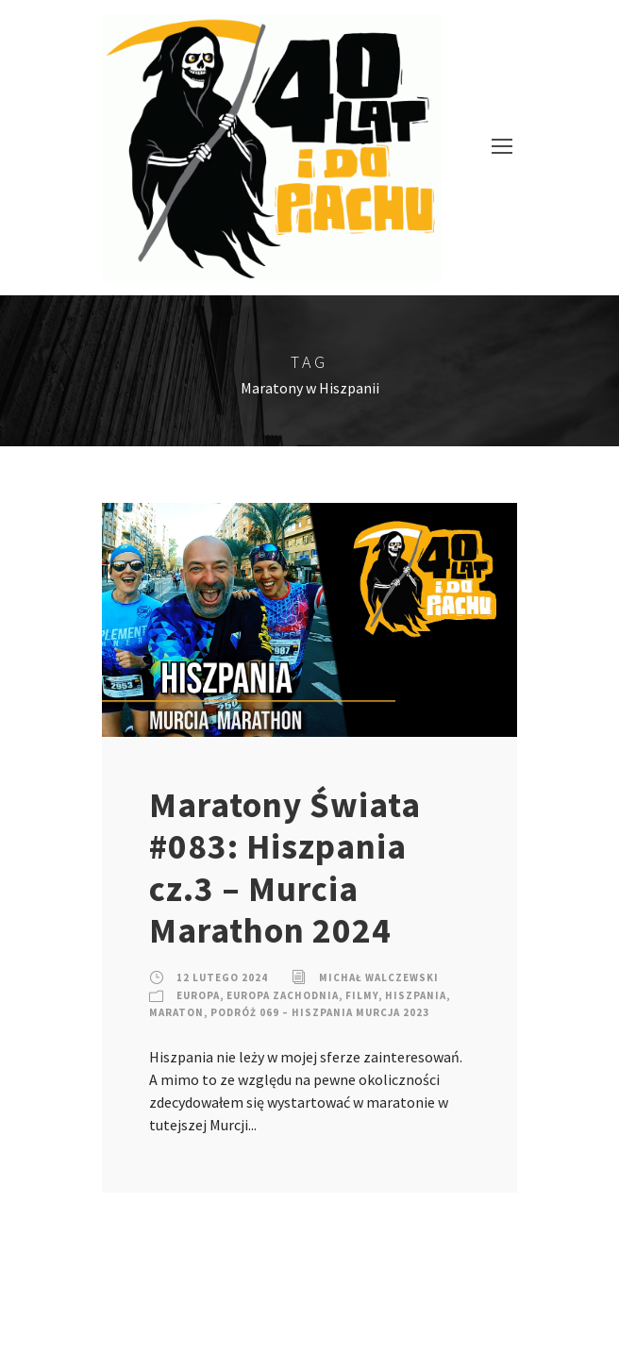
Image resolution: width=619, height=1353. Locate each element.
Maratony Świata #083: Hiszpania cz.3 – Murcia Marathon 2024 (285, 867)
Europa (198, 995)
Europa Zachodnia (282, 995)
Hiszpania (415, 995)
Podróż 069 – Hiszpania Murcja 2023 (319, 1012)
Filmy (361, 995)
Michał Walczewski (379, 977)
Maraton (176, 1012)
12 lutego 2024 (222, 977)
